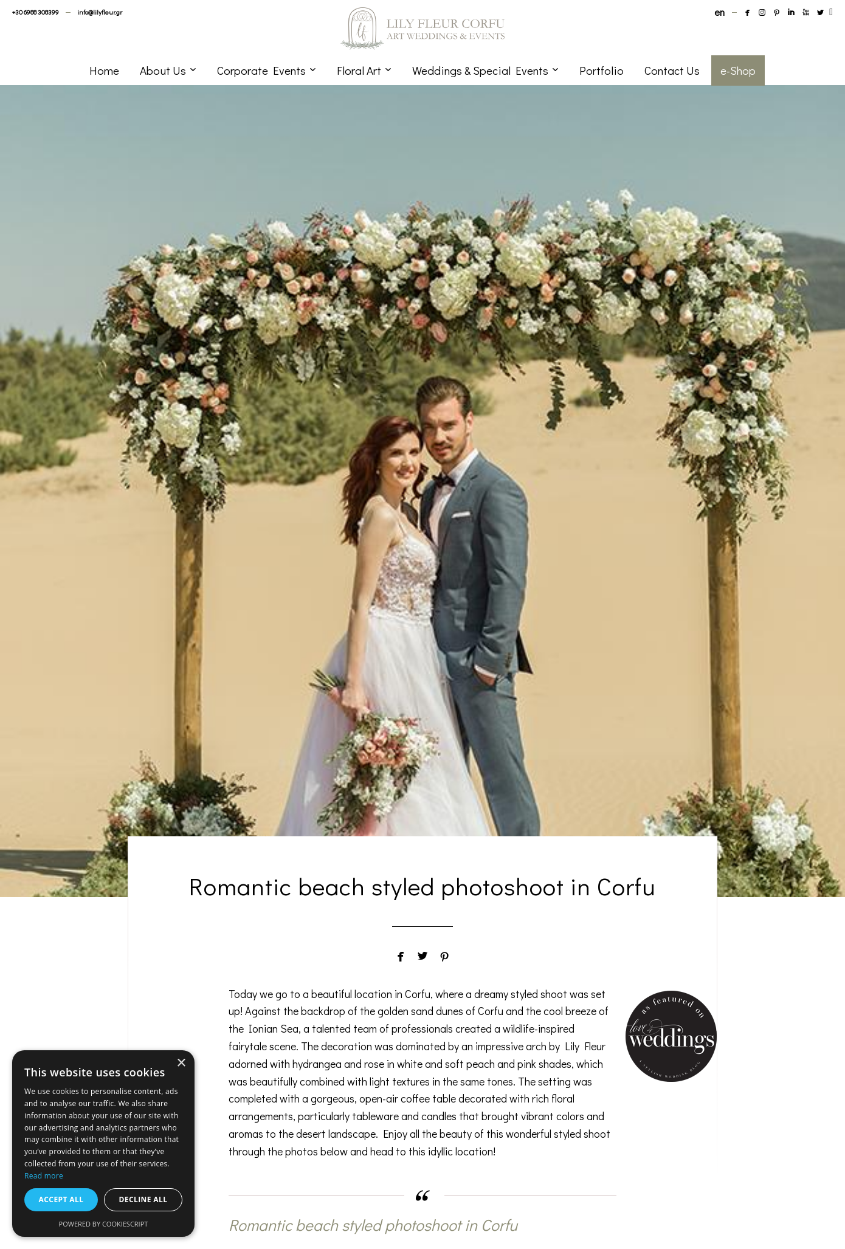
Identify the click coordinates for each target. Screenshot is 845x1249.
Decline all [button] (143, 1199)
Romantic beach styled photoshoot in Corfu (373, 1224)
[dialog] (103, 1143)
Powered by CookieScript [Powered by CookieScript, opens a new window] (103, 1223)
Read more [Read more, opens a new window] (43, 1176)
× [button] (180, 1063)
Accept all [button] (61, 1199)
